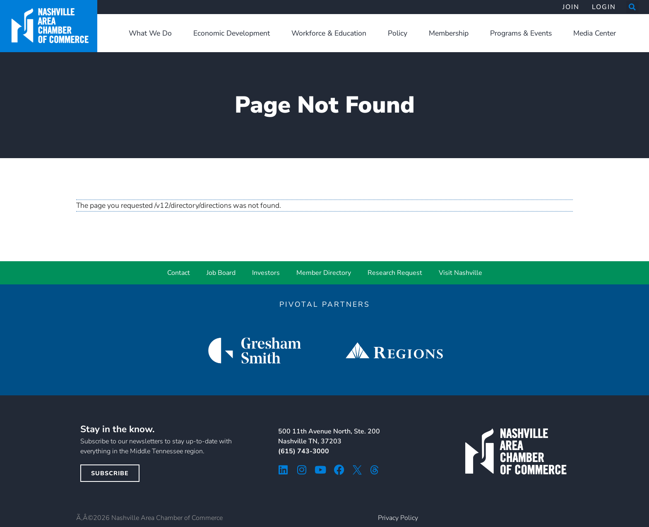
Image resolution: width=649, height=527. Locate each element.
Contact (178, 272)
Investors (266, 272)
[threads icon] (374, 469)
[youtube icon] (320, 469)
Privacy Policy (398, 517)
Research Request (395, 272)
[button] (632, 7)
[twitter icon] (357, 469)
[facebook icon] (339, 469)
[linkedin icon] (283, 469)
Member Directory (323, 272)
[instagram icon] (302, 469)
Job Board (221, 272)
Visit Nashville (460, 272)
